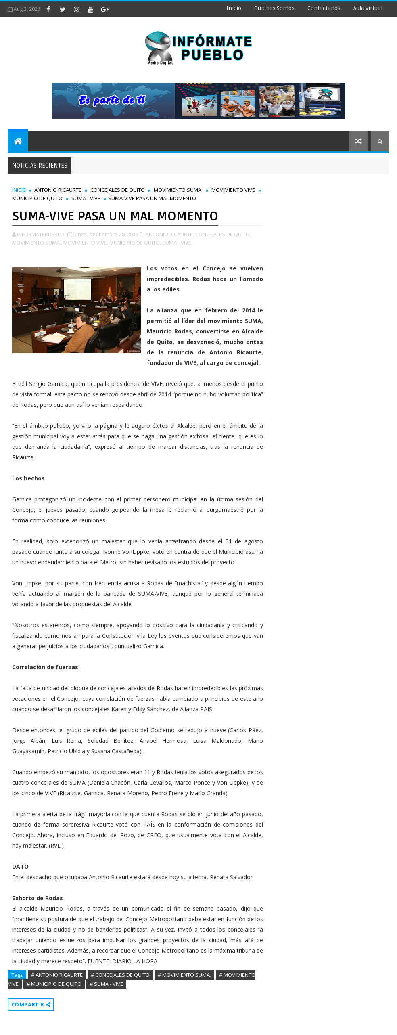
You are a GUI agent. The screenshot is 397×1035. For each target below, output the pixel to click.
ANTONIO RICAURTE (57, 189)
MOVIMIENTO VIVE (233, 189)
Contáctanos (324, 8)
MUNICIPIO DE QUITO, (135, 242)
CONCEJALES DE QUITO (117, 189)
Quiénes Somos (274, 8)
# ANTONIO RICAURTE (57, 974)
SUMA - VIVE (85, 198)
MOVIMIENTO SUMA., (37, 242)
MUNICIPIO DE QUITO (37, 198)
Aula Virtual (367, 8)
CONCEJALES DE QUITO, (223, 234)
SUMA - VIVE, (177, 242)
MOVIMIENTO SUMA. (178, 189)
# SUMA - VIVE (106, 983)
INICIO (19, 189)
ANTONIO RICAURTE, (170, 234)
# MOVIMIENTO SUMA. (184, 974)
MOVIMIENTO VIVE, (85, 242)
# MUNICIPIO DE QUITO (54, 983)
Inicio (233, 8)
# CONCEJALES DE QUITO (120, 974)
